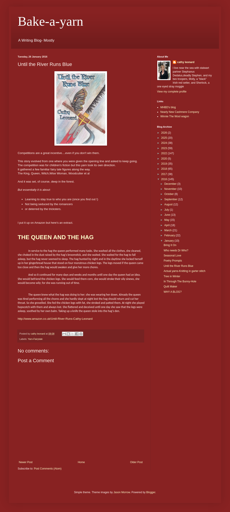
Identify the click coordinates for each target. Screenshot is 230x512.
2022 (164, 153)
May (167, 219)
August (168, 204)
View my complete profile (171, 91)
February (170, 235)
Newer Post (26, 462)
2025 (164, 137)
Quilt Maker (170, 286)
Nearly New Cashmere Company (179, 112)
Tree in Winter (172, 276)
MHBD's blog (168, 107)
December (170, 183)
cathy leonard (185, 62)
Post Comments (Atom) (47, 468)
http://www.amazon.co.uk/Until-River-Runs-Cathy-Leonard (55, 318)
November (170, 189)
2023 (164, 148)
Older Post (136, 462)
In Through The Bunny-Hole (180, 281)
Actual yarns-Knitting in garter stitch (184, 271)
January (169, 240)
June (167, 214)
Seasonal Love (172, 255)
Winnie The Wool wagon (174, 116)
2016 (164, 179)
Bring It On (170, 245)
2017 (164, 174)
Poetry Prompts (173, 260)
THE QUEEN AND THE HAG (56, 237)
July (167, 209)
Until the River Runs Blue (178, 266)
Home (81, 462)
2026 (164, 132)
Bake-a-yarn (50, 21)
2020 (164, 158)
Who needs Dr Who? (176, 250)
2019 (164, 163)
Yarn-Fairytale (35, 339)
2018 (164, 168)
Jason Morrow (121, 492)
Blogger (150, 492)
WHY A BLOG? (173, 291)
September (171, 199)
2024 (164, 142)
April (167, 225)
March (168, 230)
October (169, 194)
